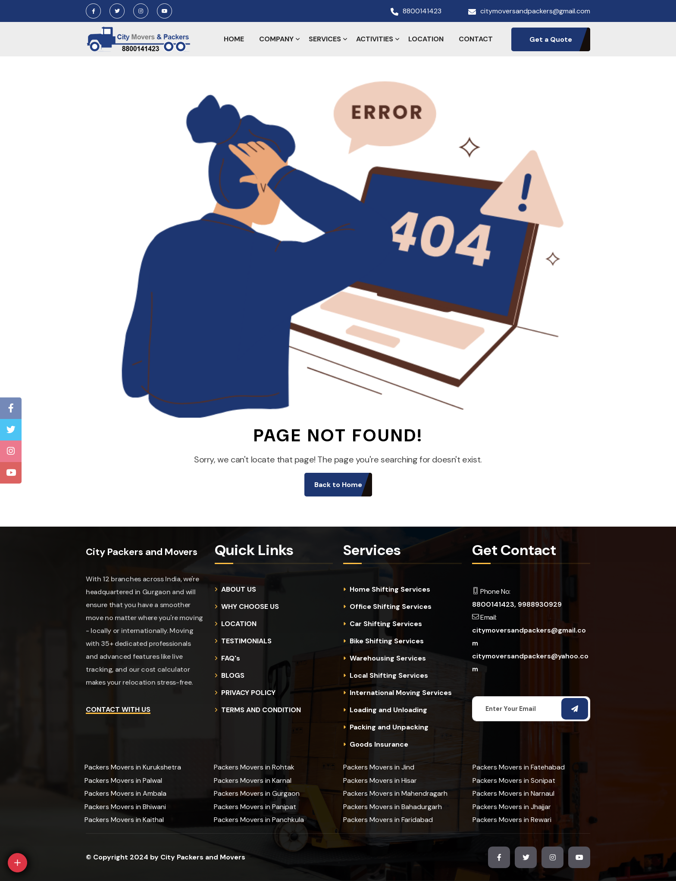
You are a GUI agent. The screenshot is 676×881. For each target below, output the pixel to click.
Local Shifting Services (389, 675)
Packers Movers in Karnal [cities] (252, 780)
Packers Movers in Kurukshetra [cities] (132, 767)
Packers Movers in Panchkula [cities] (259, 819)
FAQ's (230, 658)
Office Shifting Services (391, 606)
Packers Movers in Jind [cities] (378, 767)
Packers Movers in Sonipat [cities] (514, 780)
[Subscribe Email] (574, 709)
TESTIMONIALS (246, 641)
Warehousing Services (388, 658)
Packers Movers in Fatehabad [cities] (519, 767)
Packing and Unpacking (389, 727)
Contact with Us (118, 709)
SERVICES (325, 38)
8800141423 (422, 11)
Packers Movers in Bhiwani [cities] (125, 806)
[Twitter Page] (11, 429)
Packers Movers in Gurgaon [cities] (257, 793)
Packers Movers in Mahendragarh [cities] (395, 793)
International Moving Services (401, 693)
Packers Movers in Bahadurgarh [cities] (392, 806)
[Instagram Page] (11, 451)
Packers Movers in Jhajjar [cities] (512, 806)
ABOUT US (238, 589)
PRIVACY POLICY (248, 693)
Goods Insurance (379, 744)
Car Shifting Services (386, 624)
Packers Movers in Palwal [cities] (123, 780)
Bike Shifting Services (387, 641)
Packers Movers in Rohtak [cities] (254, 767)
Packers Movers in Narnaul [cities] (513, 793)
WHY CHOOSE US (250, 606)
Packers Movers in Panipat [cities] (255, 806)
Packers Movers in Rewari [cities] (512, 819)
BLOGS (232, 675)
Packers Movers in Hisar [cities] (380, 780)
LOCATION (426, 38)
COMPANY (276, 38)
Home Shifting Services (390, 589)
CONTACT (476, 38)
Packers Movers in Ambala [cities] (125, 793)
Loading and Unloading (388, 710)
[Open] (17, 862)
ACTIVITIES (374, 38)
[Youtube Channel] (11, 472)
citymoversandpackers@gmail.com (535, 11)
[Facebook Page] (11, 408)
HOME (234, 38)
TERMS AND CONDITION (261, 710)
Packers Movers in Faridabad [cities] (388, 819)
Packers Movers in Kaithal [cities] (124, 819)
